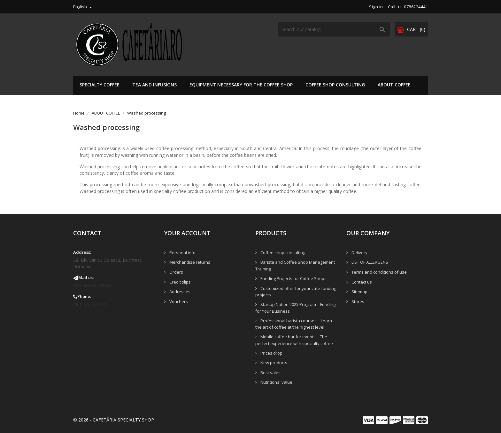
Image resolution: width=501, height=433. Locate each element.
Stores (357, 301)
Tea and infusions (154, 85)
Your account (187, 233)
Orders (175, 272)
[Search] (334, 29)
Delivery (359, 252)
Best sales (270, 372)
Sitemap (359, 291)
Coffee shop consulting (335, 85)
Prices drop (270, 353)
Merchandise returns (189, 262)
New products (273, 362)
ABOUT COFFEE (394, 85)
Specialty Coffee (99, 85)
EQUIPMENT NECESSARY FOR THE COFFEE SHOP (241, 85)
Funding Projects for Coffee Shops (293, 278)
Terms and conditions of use (379, 272)
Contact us (361, 282)
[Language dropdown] (83, 7)
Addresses (179, 291)
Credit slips (179, 282)
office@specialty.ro (92, 285)
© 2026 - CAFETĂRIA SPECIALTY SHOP (113, 420)
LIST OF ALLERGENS (369, 262)
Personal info (182, 252)
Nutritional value (275, 382)
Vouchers (178, 301)
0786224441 (416, 7)
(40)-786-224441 (90, 304)
